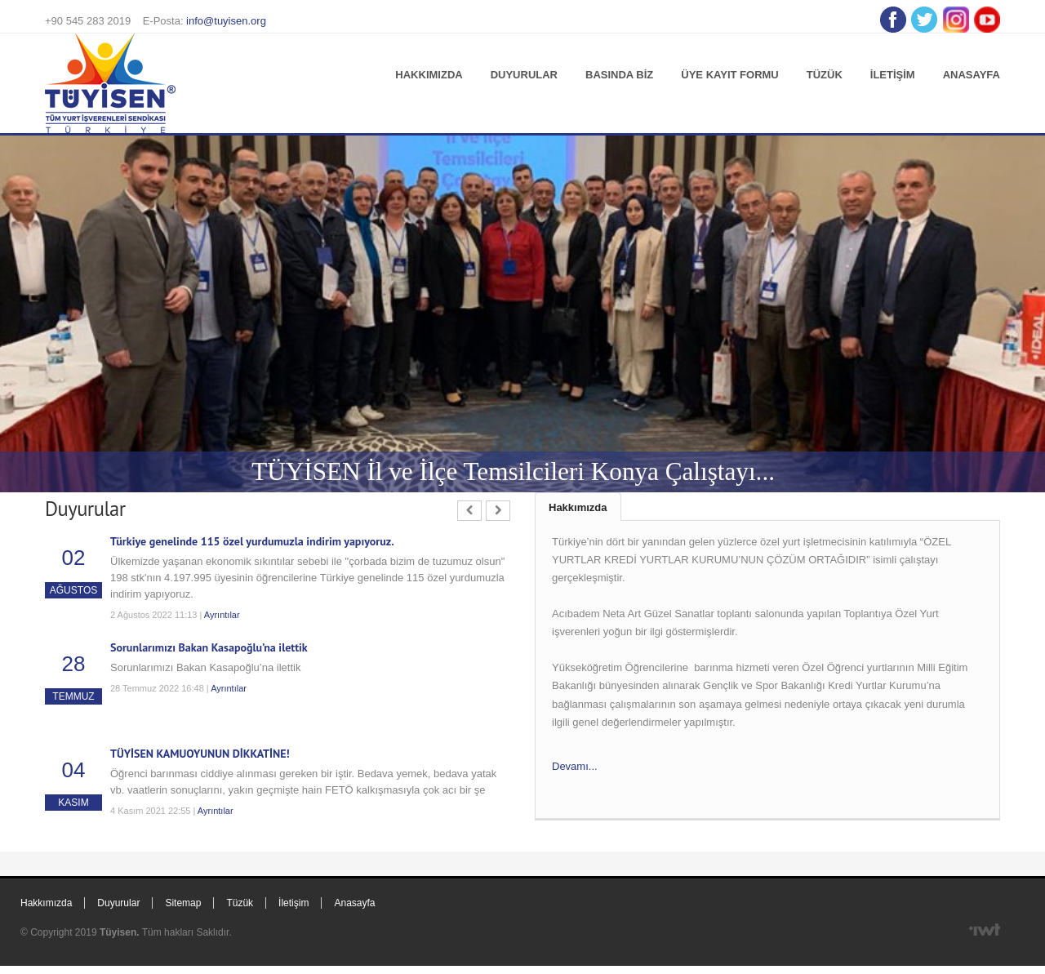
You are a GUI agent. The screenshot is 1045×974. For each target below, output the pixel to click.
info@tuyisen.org (226, 21)
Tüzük (825, 75)
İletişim (892, 75)
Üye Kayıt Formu (729, 75)
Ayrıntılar (222, 615)
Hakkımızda (428, 75)
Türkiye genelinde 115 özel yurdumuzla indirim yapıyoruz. (252, 541)
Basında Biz (619, 75)
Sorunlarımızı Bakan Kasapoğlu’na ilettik (209, 647)
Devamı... (575, 766)
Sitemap (183, 903)
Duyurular (524, 75)
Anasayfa (971, 75)
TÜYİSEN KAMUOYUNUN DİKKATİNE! (200, 753)
